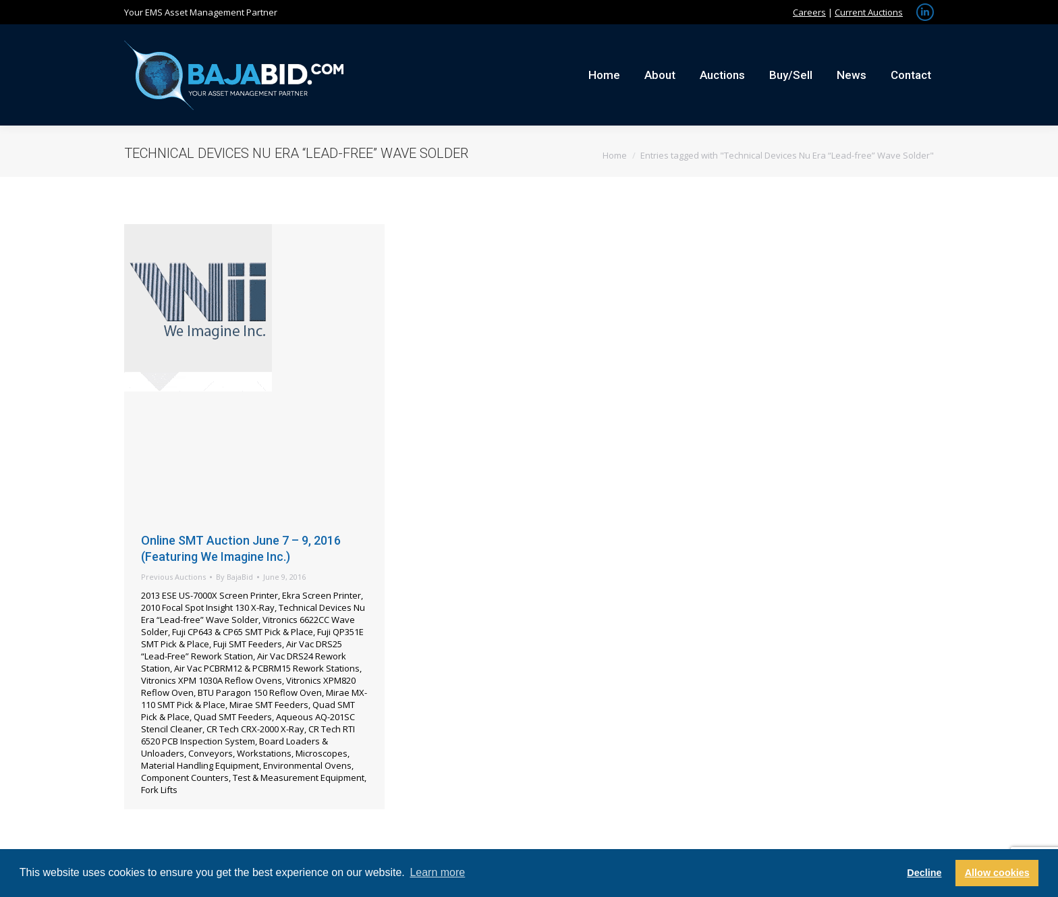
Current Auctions (869, 12)
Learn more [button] (437, 872)
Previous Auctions (173, 577)
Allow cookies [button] (997, 872)
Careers (809, 12)
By (234, 577)
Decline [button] (924, 872)
